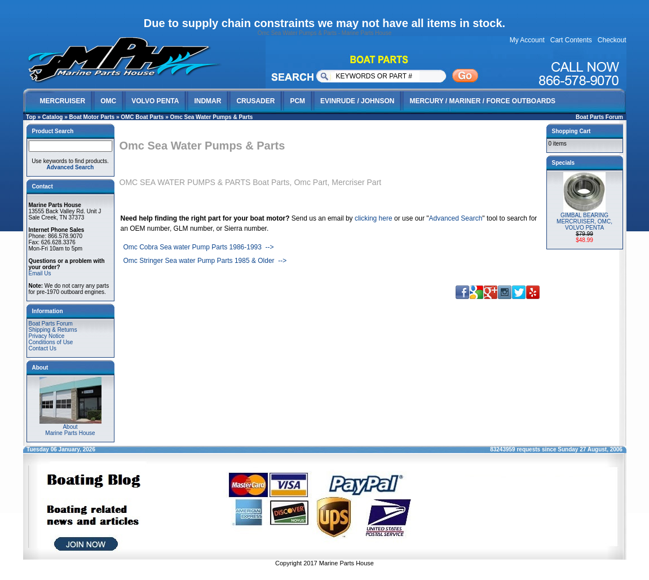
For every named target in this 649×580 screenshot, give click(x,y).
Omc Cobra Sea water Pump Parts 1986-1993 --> (198, 247)
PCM (297, 101)
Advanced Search (456, 218)
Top (31, 117)
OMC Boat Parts (142, 117)
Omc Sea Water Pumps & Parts (211, 117)
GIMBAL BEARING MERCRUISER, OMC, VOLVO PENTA (584, 221)
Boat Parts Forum (599, 117)
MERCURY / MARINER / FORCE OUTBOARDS (482, 101)
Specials (563, 163)
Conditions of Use (51, 342)
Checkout (612, 40)
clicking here (373, 218)
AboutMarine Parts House (70, 427)
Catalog (52, 117)
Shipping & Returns (53, 330)
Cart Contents (571, 40)
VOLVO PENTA (155, 101)
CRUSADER (255, 101)
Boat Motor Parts (92, 117)
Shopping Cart (571, 131)
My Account (527, 40)
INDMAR (207, 101)
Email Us (40, 273)
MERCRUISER (63, 101)
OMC (108, 101)
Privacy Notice (47, 336)
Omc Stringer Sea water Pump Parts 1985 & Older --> (205, 261)
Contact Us (42, 348)
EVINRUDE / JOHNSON (357, 101)
